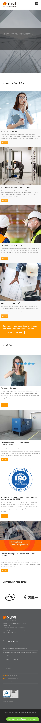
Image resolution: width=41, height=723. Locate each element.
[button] (22, 719)
